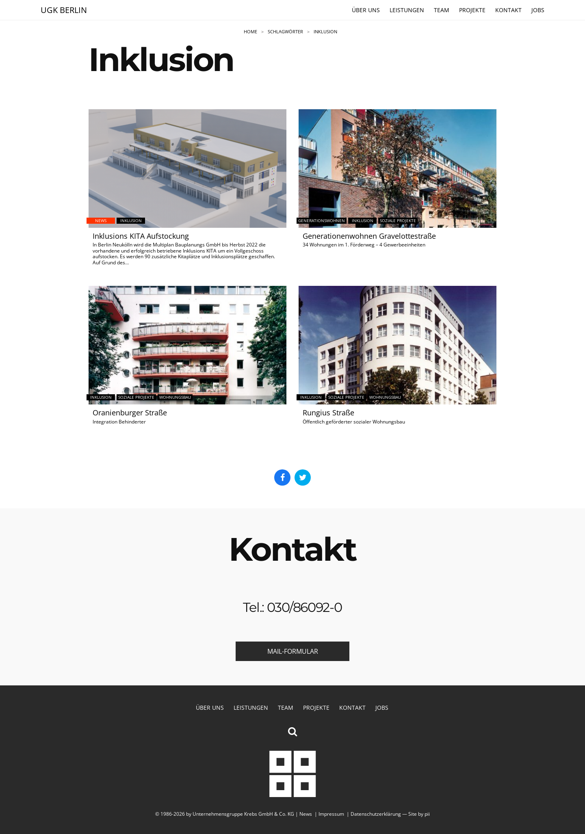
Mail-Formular (292, 652)
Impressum (331, 813)
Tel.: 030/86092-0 (292, 608)
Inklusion (325, 32)
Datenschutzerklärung (376, 813)
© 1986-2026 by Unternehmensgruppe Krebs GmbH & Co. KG (224, 813)
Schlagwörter (285, 32)
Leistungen (407, 10)
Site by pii (419, 813)
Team (441, 10)
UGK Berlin (64, 9)
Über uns (366, 10)
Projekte (472, 10)
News (305, 813)
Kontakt (508, 10)
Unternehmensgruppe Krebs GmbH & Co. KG (292, 774)
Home (250, 32)
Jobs (537, 10)
